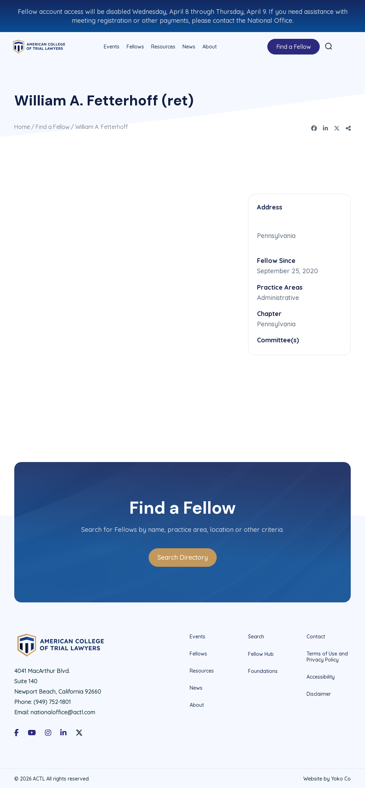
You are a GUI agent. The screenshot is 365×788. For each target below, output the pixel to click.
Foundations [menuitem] (263, 670)
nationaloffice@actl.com (63, 710)
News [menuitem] (188, 46)
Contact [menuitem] (316, 636)
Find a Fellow (53, 125)
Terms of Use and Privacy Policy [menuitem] (327, 655)
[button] (328, 45)
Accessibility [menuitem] (321, 675)
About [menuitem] (209, 46)
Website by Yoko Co (327, 777)
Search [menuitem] (256, 636)
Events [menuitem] (111, 46)
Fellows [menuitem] (134, 46)
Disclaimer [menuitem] (319, 692)
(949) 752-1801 (52, 700)
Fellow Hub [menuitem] (261, 653)
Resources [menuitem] (162, 46)
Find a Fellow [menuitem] (293, 46)
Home (22, 125)
